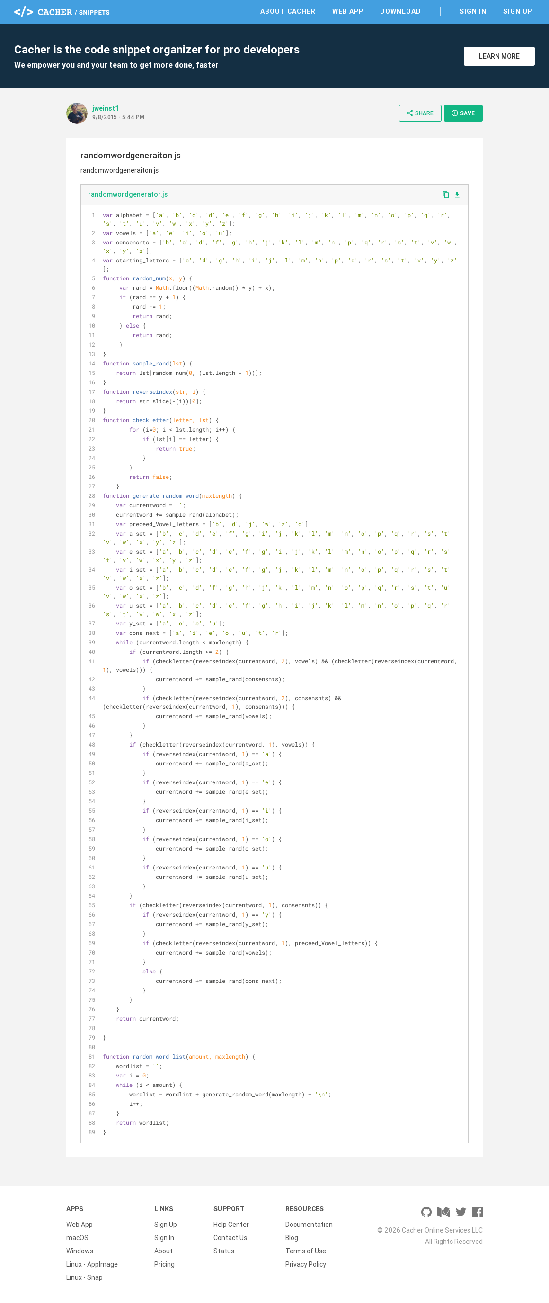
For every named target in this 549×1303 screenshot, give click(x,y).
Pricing (164, 1264)
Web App (347, 11)
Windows (79, 1251)
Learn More (499, 56)
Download (400, 11)
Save (463, 113)
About (163, 1251)
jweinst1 (105, 108)
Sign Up (517, 11)
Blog (291, 1238)
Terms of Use (305, 1251)
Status (223, 1251)
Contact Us (230, 1238)
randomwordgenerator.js (128, 194)
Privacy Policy (305, 1264)
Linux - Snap (84, 1277)
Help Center (231, 1224)
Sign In (473, 11)
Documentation (309, 1224)
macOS (77, 1238)
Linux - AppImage (92, 1264)
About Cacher (288, 11)
